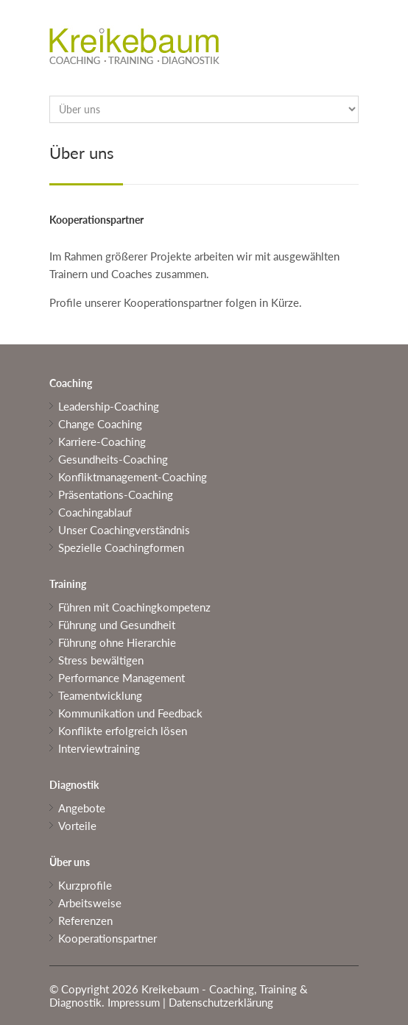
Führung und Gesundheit (116, 624)
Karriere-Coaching (102, 441)
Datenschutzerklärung (221, 1002)
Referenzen (85, 920)
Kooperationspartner (107, 938)
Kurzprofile (85, 885)
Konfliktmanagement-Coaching (132, 476)
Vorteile (77, 825)
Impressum (134, 1002)
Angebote (81, 808)
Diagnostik (74, 784)
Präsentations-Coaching (115, 494)
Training (67, 584)
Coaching (70, 383)
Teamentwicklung (100, 695)
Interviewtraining (99, 748)
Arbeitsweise (90, 902)
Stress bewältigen (101, 660)
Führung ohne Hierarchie (117, 642)
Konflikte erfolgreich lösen (122, 730)
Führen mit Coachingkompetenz (134, 607)
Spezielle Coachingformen (121, 547)
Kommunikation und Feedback (130, 713)
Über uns (69, 862)
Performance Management (121, 677)
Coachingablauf (95, 512)
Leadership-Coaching (108, 406)
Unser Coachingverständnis (124, 529)
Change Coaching (100, 423)
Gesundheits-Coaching (113, 459)
